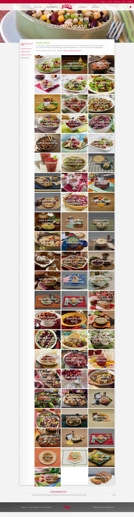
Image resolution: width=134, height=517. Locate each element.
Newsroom (117, 1)
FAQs (123, 1)
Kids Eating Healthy (26, 55)
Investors (103, 1)
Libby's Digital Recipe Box (72, 51)
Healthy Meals (25, 58)
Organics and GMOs (26, 48)
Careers (110, 1)
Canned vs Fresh (25, 52)
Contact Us (130, 1)
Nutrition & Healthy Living (27, 44)
